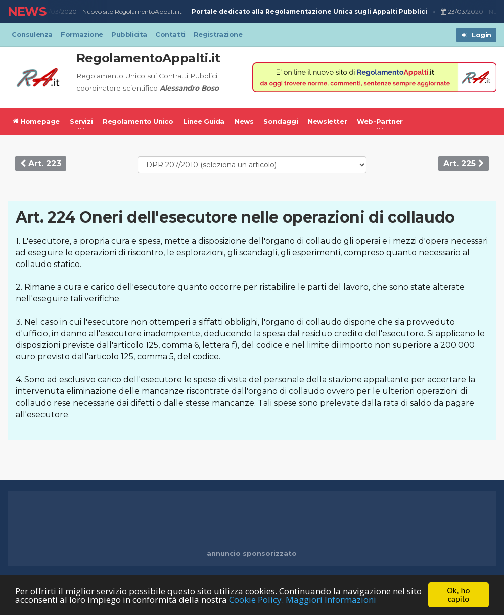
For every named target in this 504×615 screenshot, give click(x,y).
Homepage (36, 121)
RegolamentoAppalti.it (148, 58)
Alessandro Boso (189, 88)
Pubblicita (129, 34)
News (244, 121)
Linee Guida (203, 121)
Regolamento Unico (138, 121)
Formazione (82, 34)
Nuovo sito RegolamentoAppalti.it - (257, 12)
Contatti (170, 34)
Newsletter (327, 121)
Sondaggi (280, 121)
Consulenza (32, 34)
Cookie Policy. (256, 600)
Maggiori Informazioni (331, 600)
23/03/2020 (58, 11)
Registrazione (218, 34)
